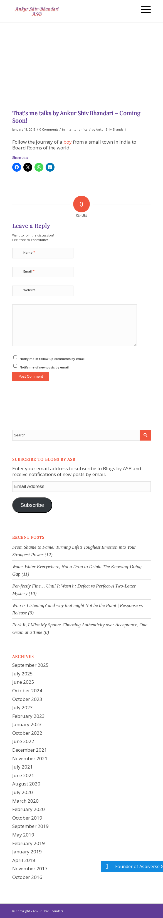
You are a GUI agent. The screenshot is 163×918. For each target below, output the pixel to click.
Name (29, 252)
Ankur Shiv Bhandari (111, 129)
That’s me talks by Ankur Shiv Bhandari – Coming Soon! (76, 116)
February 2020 (28, 809)
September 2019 (30, 826)
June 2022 (23, 741)
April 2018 (23, 860)
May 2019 (23, 834)
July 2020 (22, 792)
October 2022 (27, 733)
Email (28, 271)
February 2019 (28, 843)
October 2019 (27, 818)
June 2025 (23, 682)
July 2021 (22, 767)
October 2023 (27, 699)
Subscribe (32, 505)
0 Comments (48, 129)
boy (67, 142)
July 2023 (22, 707)
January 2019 (27, 851)
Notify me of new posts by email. (45, 367)
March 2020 (25, 801)
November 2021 (30, 758)
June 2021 (23, 775)
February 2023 (28, 716)
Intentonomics (76, 129)
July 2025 (22, 673)
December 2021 (29, 750)
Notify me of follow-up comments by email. (52, 359)
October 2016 (27, 877)
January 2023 (27, 724)
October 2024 (27, 690)
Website (29, 290)
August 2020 (26, 783)
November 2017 (30, 868)
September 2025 (30, 665)
